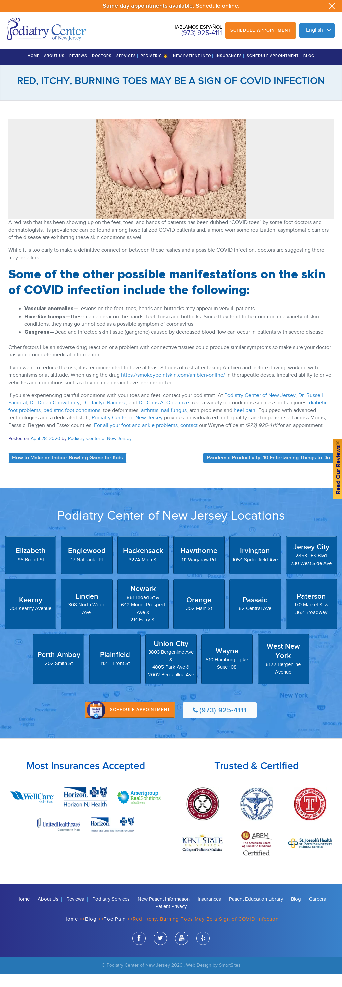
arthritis (149, 423)
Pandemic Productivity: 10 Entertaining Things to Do (268, 471)
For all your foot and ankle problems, (136, 439)
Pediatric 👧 (154, 69)
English (314, 30)
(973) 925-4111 (201, 33)
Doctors (102, 69)
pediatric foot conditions (71, 423)
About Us (54, 69)
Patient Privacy (171, 920)
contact (189, 439)
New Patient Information (164, 912)
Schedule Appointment (260, 30)
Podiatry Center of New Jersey (260, 409)
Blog (308, 69)
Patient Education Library (256, 912)
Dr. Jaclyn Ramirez (104, 416)
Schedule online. (217, 5)
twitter (160, 953)
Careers (317, 912)
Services (126, 69)
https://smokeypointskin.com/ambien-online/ (173, 388)
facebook (139, 953)
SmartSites (230, 978)
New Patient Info (192, 69)
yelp (203, 953)
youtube (181, 953)
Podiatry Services (111, 912)
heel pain (244, 423)
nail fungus (174, 423)
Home (33, 69)
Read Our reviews (335, 471)
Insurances (229, 69)
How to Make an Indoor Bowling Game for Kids (67, 471)
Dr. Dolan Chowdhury (55, 416)
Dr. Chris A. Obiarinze (164, 416)
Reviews (78, 69)
